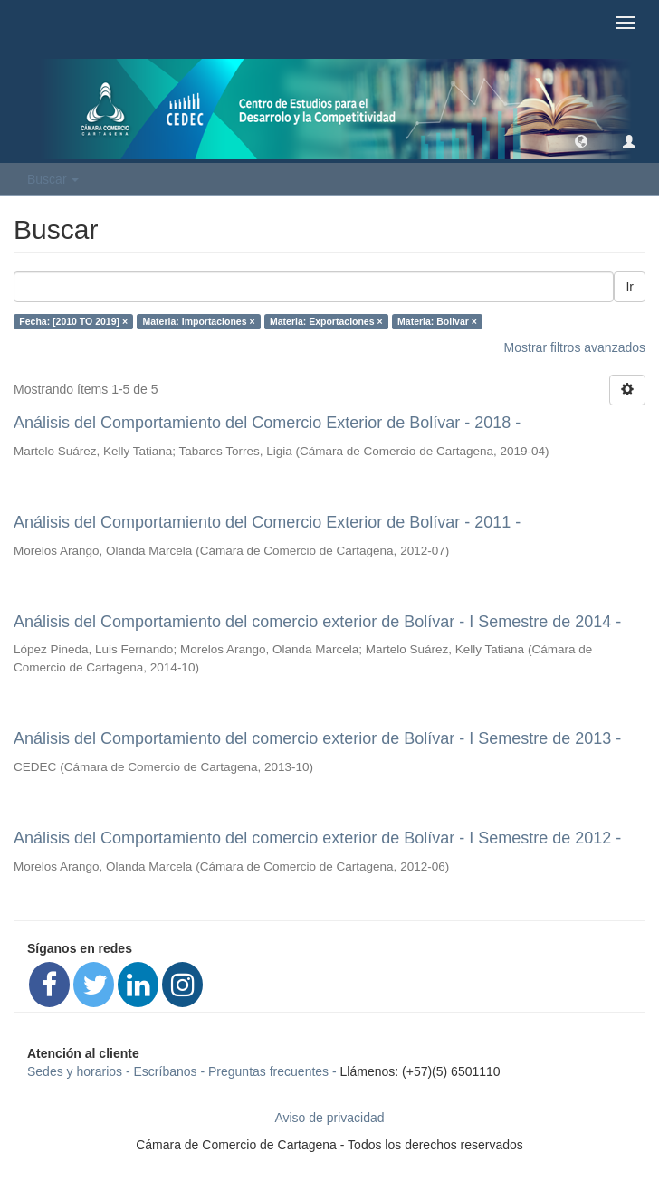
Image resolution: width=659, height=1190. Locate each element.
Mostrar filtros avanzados (574, 347)
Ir (630, 287)
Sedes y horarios (74, 1071)
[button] (581, 140)
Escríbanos (165, 1071)
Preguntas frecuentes (268, 1071)
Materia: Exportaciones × (326, 321)
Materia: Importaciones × (199, 321)
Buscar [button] (53, 179)
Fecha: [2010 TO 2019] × (73, 321)
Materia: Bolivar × (437, 321)
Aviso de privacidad (329, 1117)
